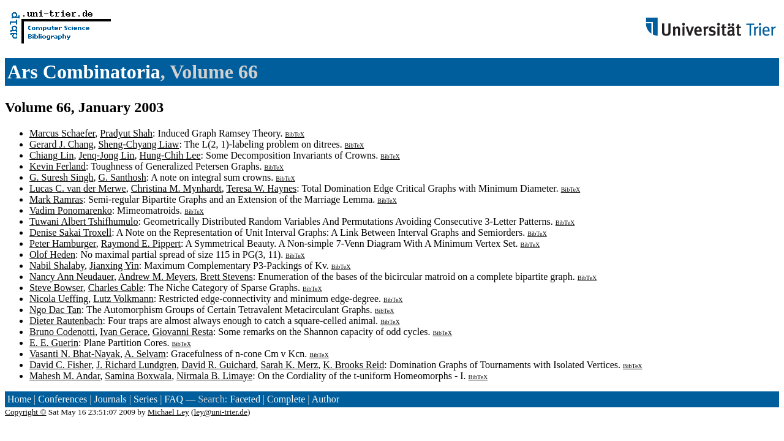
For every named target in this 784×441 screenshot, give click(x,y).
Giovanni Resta (183, 331)
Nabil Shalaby (57, 265)
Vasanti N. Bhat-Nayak (74, 354)
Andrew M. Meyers (156, 276)
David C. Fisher (60, 365)
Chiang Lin (51, 155)
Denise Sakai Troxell (70, 232)
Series (145, 399)
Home (19, 399)
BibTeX (294, 134)
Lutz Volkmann (123, 298)
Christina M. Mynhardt (176, 188)
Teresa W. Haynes (261, 188)
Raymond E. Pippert (141, 243)
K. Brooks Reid (353, 365)
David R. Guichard (218, 365)
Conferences (62, 399)
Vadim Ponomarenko (70, 210)
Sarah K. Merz (289, 365)
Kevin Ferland (57, 166)
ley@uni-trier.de (220, 412)
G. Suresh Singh (61, 177)
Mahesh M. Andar (64, 376)
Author (325, 399)
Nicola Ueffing (58, 298)
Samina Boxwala (138, 376)
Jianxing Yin (114, 265)
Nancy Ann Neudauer (71, 276)
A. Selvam (145, 354)
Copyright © (26, 412)
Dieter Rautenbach (66, 320)
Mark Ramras (56, 199)
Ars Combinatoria (83, 72)
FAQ (173, 399)
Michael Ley (168, 412)
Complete (286, 399)
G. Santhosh (122, 177)
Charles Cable (115, 287)
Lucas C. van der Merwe (77, 188)
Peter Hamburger (62, 243)
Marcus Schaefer (62, 133)
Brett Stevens (226, 276)
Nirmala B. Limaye (214, 376)
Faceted (245, 399)
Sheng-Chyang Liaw (138, 144)
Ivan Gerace (124, 331)
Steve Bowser (56, 287)
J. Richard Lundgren (136, 365)
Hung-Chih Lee (170, 155)
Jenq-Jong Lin (106, 155)
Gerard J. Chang (61, 144)
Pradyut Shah (126, 133)
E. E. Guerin (53, 342)
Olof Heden (52, 254)
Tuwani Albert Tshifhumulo (83, 221)
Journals (110, 399)
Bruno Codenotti (62, 331)
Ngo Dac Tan (55, 309)
